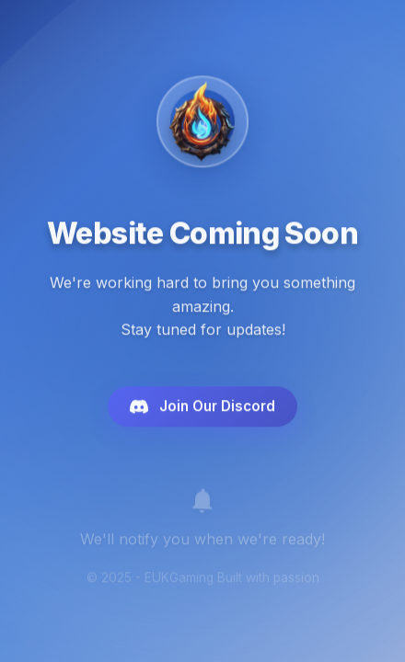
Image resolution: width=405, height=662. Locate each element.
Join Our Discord (202, 409)
